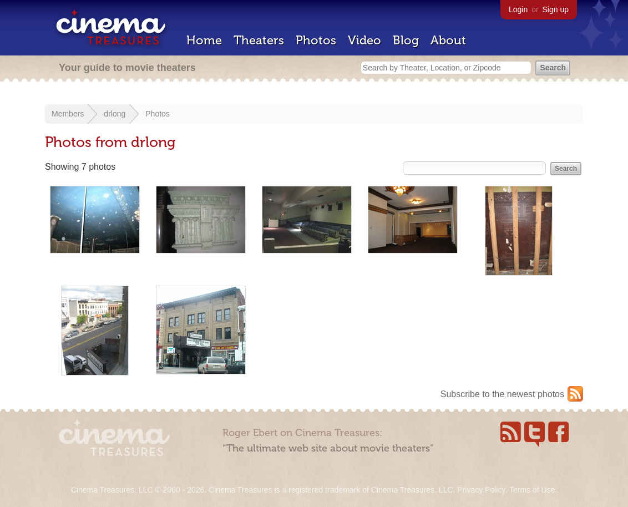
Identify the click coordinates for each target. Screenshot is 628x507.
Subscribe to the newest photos (502, 394)
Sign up (556, 9)
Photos (316, 40)
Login (518, 9)
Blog (406, 40)
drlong (114, 113)
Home (204, 40)
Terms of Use (532, 489)
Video (364, 40)
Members (68, 113)
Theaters (259, 40)
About (448, 40)
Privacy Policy (481, 489)
